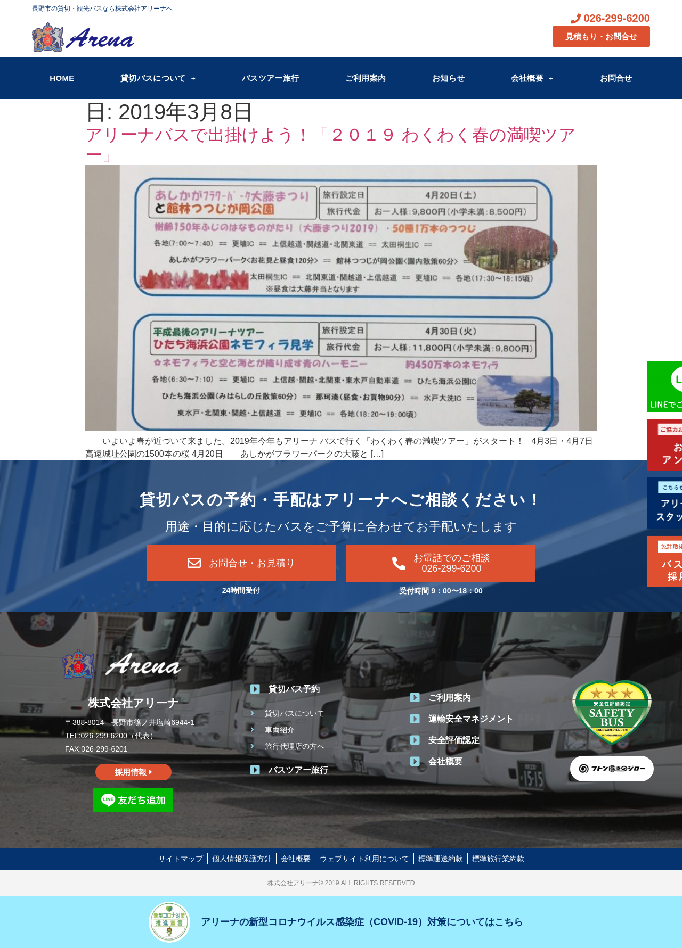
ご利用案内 (365, 78)
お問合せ (616, 78)
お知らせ (448, 78)
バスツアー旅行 (270, 78)
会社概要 (532, 78)
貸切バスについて (158, 78)
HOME (62, 78)
